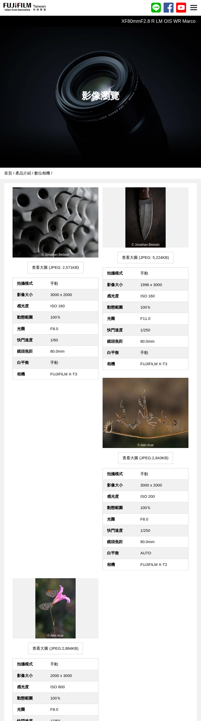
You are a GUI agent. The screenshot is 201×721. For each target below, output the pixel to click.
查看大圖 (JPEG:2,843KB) (145, 458)
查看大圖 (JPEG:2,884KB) (55, 648)
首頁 (8, 173)
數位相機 (42, 173)
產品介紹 (23, 173)
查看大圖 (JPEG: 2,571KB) (55, 267)
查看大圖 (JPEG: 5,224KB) (145, 257)
